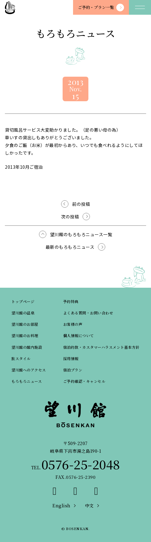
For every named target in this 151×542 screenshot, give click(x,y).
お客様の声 (73, 324)
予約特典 (71, 301)
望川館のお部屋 (24, 324)
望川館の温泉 (22, 312)
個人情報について (78, 335)
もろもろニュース (26, 381)
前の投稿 (81, 204)
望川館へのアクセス (28, 369)
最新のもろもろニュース (70, 247)
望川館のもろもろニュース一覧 (81, 234)
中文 (89, 505)
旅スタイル (21, 358)
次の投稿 (70, 216)
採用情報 (71, 358)
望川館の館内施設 (26, 347)
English (61, 505)
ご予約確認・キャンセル (84, 381)
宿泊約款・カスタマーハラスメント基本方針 (101, 347)
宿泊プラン (73, 369)
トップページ (22, 301)
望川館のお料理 (24, 335)
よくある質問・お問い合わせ (88, 312)
